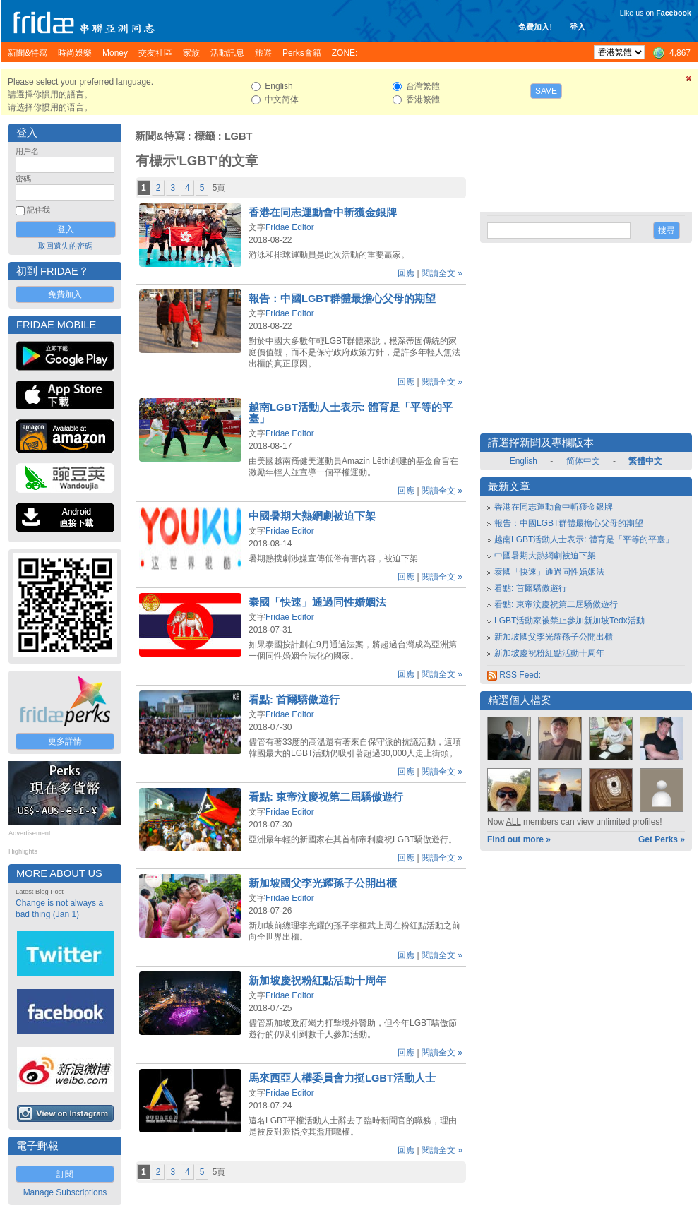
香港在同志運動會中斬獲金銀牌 (323, 212)
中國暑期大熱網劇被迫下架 (312, 516)
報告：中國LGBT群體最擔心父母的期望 (342, 298)
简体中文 (583, 461)
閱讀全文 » (442, 273)
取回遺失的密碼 (65, 245)
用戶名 (27, 151)
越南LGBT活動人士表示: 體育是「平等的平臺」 (584, 539)
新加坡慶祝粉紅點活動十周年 (317, 980)
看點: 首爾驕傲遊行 (294, 699)
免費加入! (535, 27)
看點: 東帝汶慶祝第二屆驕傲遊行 (326, 797)
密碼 (23, 178)
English (523, 461)
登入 (577, 27)
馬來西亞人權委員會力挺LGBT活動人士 (342, 1078)
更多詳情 (65, 741)
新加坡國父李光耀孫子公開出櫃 (323, 883)
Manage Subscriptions (65, 1192)
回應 (406, 273)
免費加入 (65, 294)
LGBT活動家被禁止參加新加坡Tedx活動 (569, 621)
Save (546, 91)
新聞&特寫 (160, 136)
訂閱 (64, 1174)
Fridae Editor (289, 227)
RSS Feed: (514, 675)
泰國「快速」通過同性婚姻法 (317, 602)
